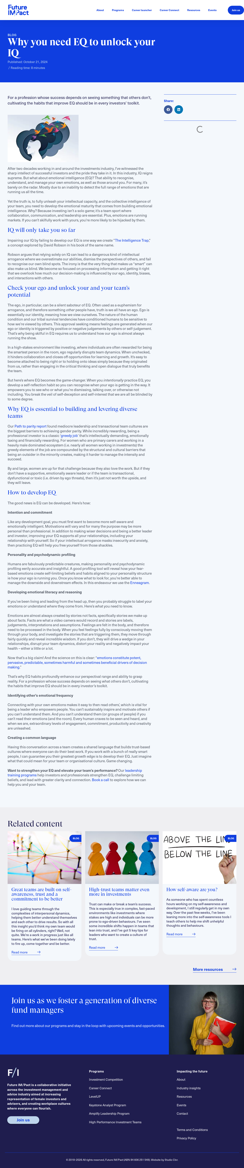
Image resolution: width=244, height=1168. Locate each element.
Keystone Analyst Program (107, 1104)
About (100, 10)
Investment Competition (106, 1079)
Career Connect (169, 10)
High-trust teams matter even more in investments (119, 892)
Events (212, 10)
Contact (182, 1113)
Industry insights (189, 1087)
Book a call (100, 779)
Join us (236, 10)
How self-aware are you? (191, 890)
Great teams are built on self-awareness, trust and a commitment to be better (41, 895)
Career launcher (142, 10)
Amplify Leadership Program (109, 1113)
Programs (118, 10)
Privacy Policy (186, 1138)
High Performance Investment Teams (115, 1121)
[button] (168, 109)
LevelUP (95, 1096)
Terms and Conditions (192, 1129)
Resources (193, 10)
